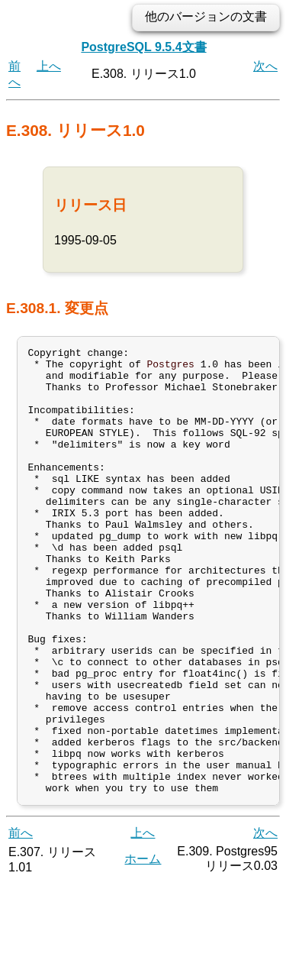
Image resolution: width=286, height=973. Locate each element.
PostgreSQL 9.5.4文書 (143, 46)
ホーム (142, 948)
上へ (49, 66)
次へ (265, 66)
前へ (20, 922)
